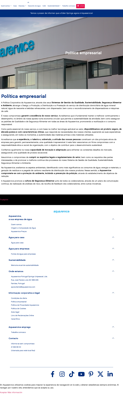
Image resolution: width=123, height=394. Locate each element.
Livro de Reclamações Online (22, 315)
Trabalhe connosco (68, 6)
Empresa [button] (22, 6)
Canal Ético (15, 319)
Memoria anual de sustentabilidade (25, 265)
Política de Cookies (18, 308)
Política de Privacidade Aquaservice (25, 305)
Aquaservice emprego (20, 327)
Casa (15, 6)
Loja (80, 6)
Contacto (13, 338)
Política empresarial (18, 302)
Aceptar (3, 392)
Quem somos (16, 224)
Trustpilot (4, 200)
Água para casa (16, 237)
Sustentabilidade (17, 260)
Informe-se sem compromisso (22, 343)
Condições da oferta (19, 298)
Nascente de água (34, 6)
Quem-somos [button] (5, 6)
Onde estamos (16, 271)
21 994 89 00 (16, 347)
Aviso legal (15, 312)
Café (44, 6)
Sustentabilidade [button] (53, 6)
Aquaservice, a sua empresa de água (20, 217)
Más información (15, 392)
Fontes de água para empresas (23, 254)
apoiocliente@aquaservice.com (23, 287)
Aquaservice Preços (19, 231)
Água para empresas (19, 249)
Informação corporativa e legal (24, 293)
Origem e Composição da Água (23, 228)
